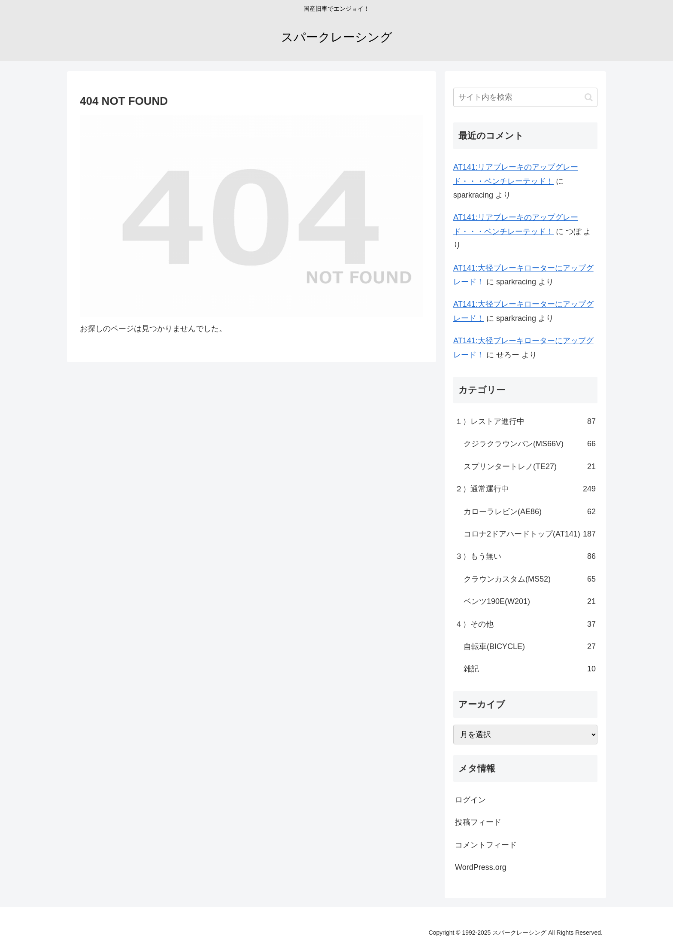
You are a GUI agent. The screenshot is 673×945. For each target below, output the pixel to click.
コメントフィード (486, 845)
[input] (525, 97)
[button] (588, 97)
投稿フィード (478, 822)
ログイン (470, 800)
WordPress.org (480, 867)
